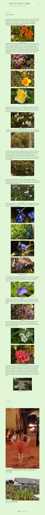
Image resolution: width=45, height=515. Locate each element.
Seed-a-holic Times (19, 3)
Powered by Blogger (22, 511)
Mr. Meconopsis (11, 502)
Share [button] (7, 396)
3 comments (10, 503)
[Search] (38, 3)
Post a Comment (9, 402)
